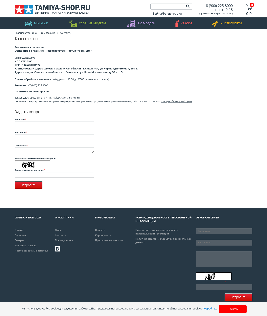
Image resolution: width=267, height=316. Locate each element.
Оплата (19, 230)
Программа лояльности (109, 240)
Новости (100, 230)
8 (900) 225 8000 (219, 5)
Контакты (61, 235)
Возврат (19, 240)
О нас (58, 230)
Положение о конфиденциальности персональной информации (156, 231)
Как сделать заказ (25, 245)
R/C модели (141, 23)
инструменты (227, 23)
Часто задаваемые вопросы (31, 250)
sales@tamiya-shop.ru (67, 97)
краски (183, 23)
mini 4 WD (36, 23)
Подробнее (209, 308)
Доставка (20, 235)
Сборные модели (87, 23)
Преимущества (64, 240)
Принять (233, 308)
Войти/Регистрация (167, 13)
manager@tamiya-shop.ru (176, 101)
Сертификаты (103, 235)
